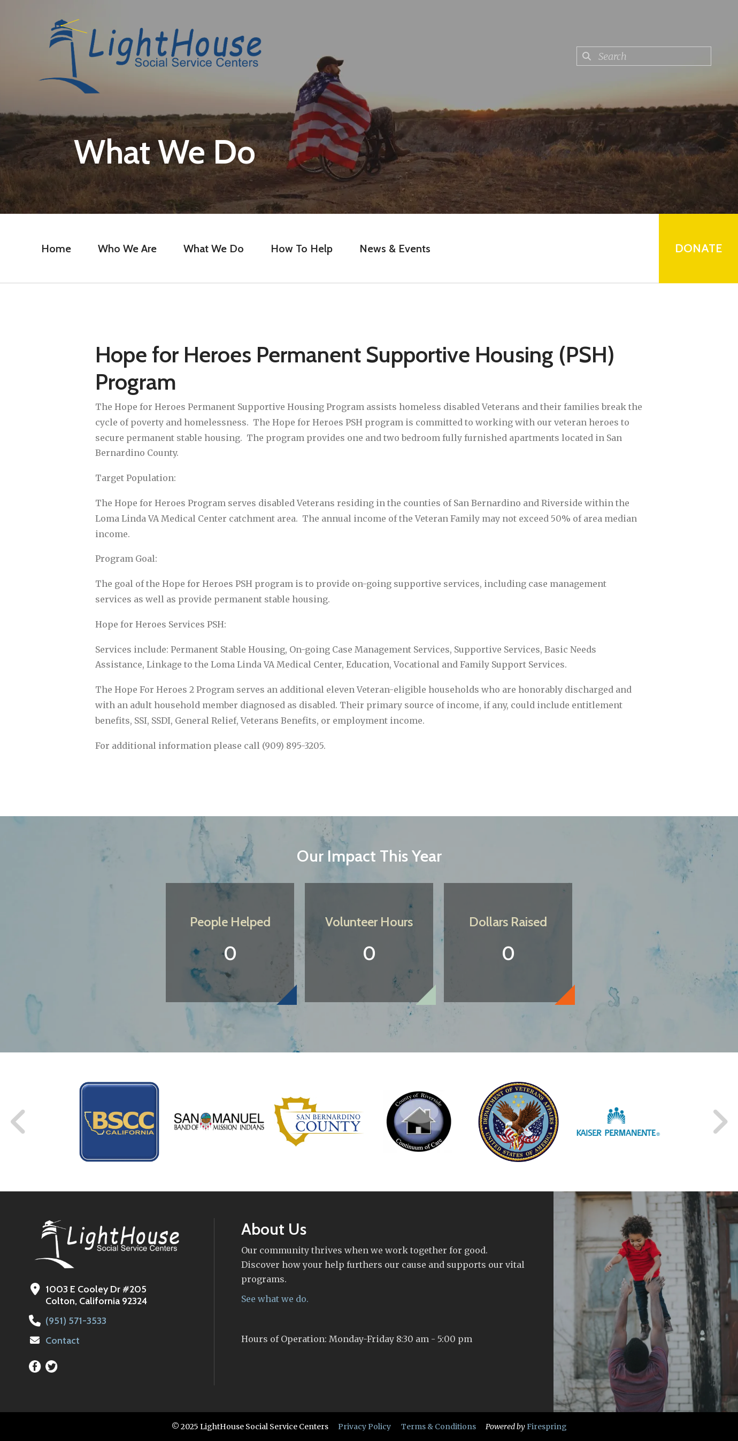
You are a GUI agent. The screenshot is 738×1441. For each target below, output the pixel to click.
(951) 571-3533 (75, 1321)
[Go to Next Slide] (719, 1122)
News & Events (394, 248)
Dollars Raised (508, 921)
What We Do (213, 248)
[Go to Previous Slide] (19, 1122)
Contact (62, 1340)
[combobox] (643, 56)
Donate (698, 248)
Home (56, 248)
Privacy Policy (364, 1426)
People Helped (230, 921)
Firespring (547, 1426)
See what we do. (275, 1298)
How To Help (302, 248)
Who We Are (127, 248)
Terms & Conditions (438, 1426)
